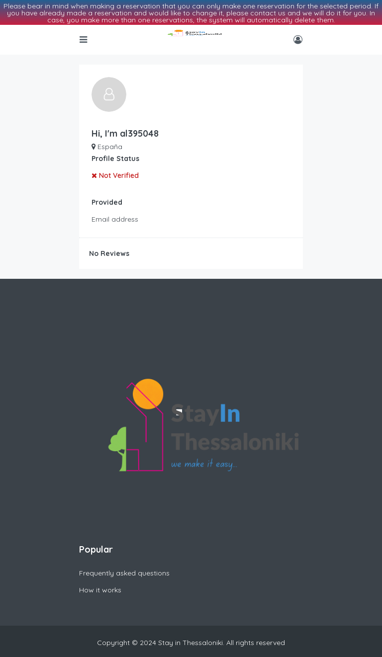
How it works (100, 580)
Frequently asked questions (124, 564)
